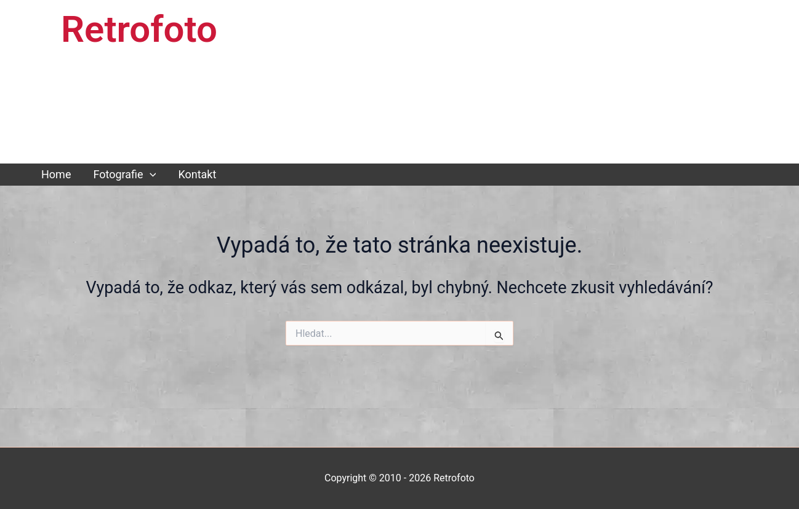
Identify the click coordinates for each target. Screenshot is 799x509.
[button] (149, 175)
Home (56, 174)
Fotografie (124, 175)
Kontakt (197, 174)
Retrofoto (139, 29)
